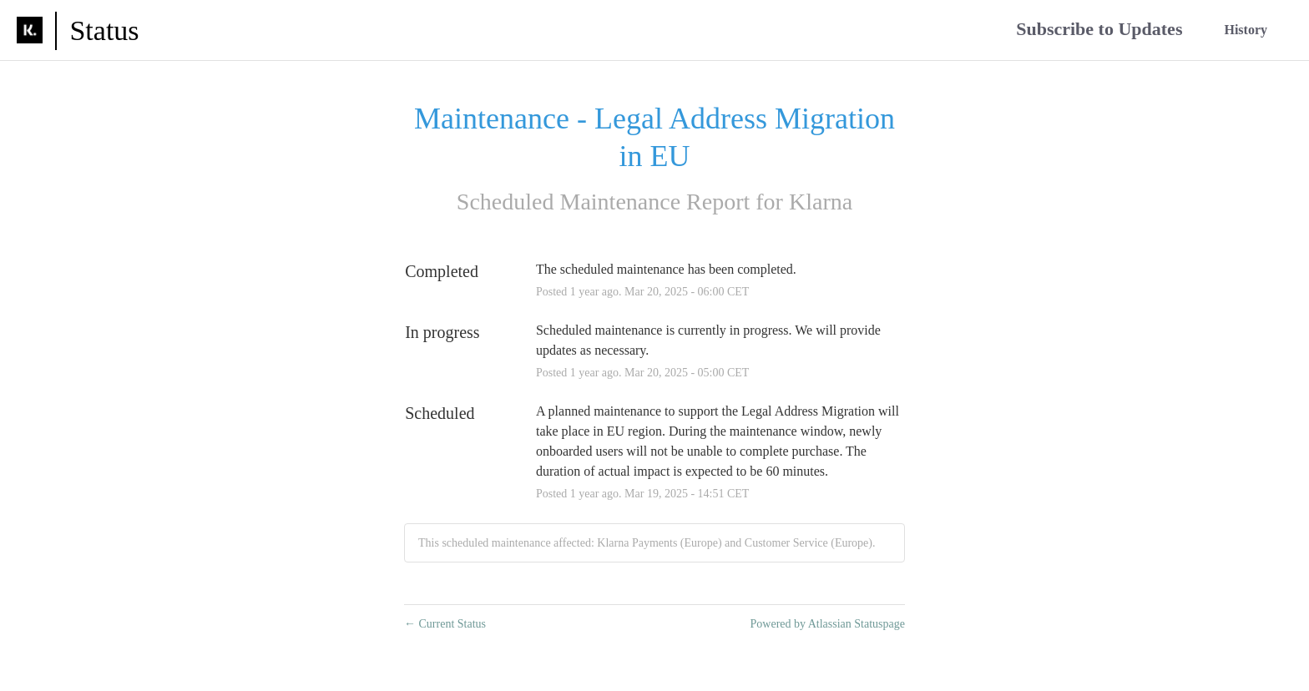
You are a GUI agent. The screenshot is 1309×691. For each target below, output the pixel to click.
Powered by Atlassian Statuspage (828, 624)
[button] (1099, 30)
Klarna (820, 201)
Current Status (445, 624)
